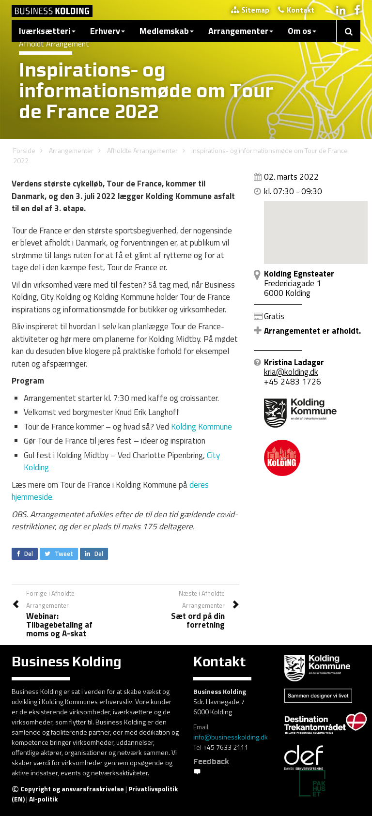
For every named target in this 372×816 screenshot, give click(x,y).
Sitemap (250, 9)
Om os (302, 30)
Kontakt (296, 9)
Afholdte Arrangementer (142, 150)
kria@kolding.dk (291, 372)
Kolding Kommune (201, 426)
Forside (24, 150)
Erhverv (107, 30)
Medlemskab (167, 30)
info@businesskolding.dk (230, 737)
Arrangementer (240, 30)
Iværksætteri (47, 30)
